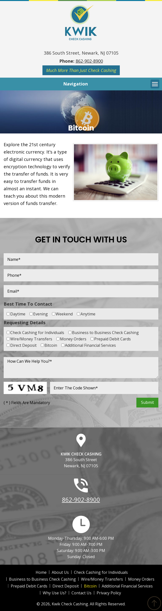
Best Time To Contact (28, 304)
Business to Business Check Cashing (42, 579)
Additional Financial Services (127, 586)
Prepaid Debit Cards (29, 586)
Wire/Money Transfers (102, 579)
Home (41, 572)
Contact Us (81, 593)
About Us (60, 572)
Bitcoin (90, 586)
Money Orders (141, 579)
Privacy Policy (109, 593)
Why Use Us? (54, 593)
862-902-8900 (89, 61)
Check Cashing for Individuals (101, 572)
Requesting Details (24, 322)
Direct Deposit (65, 586)
